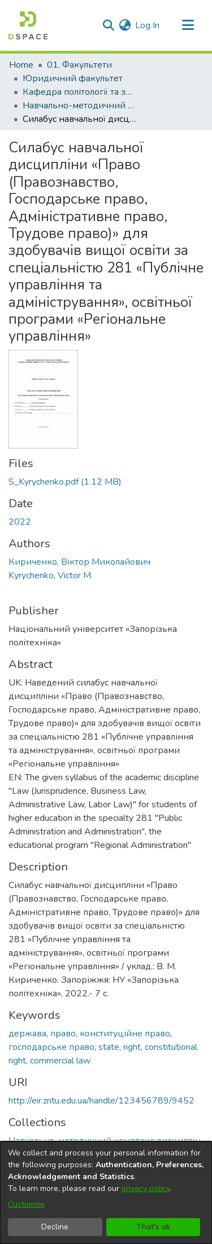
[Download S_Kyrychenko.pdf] (65, 482)
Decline (54, 1226)
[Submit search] (108, 25)
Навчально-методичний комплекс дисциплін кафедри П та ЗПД (79, 105)
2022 (19, 522)
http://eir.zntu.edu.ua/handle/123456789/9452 (101, 1100)
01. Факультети (79, 65)
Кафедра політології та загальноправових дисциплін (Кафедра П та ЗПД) (79, 92)
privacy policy (146, 1188)
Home (21, 65)
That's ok (153, 1226)
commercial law (60, 1060)
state (108, 1047)
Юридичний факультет (73, 78)
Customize (26, 1204)
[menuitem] (125, 25)
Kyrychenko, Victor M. (50, 575)
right (132, 1047)
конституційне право (125, 1033)
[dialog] (106, 1192)
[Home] (27, 25)
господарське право (51, 1047)
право (63, 1033)
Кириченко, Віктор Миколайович (79, 562)
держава (27, 1033)
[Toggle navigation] (188, 25)
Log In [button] (148, 25)
